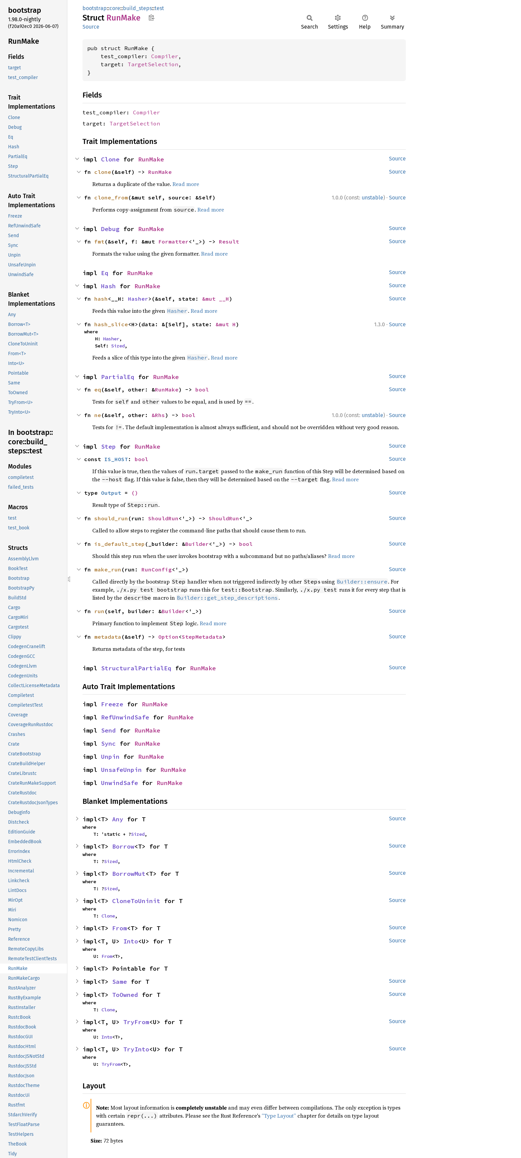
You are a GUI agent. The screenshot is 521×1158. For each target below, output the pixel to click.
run (99, 611)
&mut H (226, 324)
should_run (111, 518)
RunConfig (156, 569)
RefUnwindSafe (125, 717)
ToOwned (125, 995)
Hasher (138, 298)
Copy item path (151, 17)
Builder (197, 543)
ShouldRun (163, 518)
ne (97, 415)
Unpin (110, 756)
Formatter (173, 241)
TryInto (136, 1049)
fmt (99, 241)
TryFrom (136, 1022)
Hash (108, 286)
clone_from (111, 197)
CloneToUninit (136, 901)
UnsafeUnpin (121, 770)
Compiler (164, 56)
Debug (110, 229)
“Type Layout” (279, 1115)
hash (101, 298)
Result (229, 241)
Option (168, 636)
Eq (104, 273)
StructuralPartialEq (136, 668)
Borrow (123, 846)
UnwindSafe (119, 783)
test (159, 8)
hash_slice (111, 324)
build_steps (137, 8)
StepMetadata (202, 636)
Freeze (112, 704)
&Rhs (158, 415)
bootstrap (95, 8)
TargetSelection (153, 64)
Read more (185, 184)
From (119, 928)
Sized (118, 346)
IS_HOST (116, 459)
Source (91, 27)
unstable (372, 197)
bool (202, 389)
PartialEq (117, 377)
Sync (108, 743)
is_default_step (119, 543)
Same (119, 981)
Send (108, 730)
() (134, 492)
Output (111, 492)
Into (130, 941)
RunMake (151, 159)
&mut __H (215, 298)
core (114, 8)
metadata (107, 636)
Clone (110, 159)
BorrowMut (128, 873)
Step (108, 446)
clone (102, 172)
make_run (107, 569)
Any (117, 819)
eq (97, 389)
